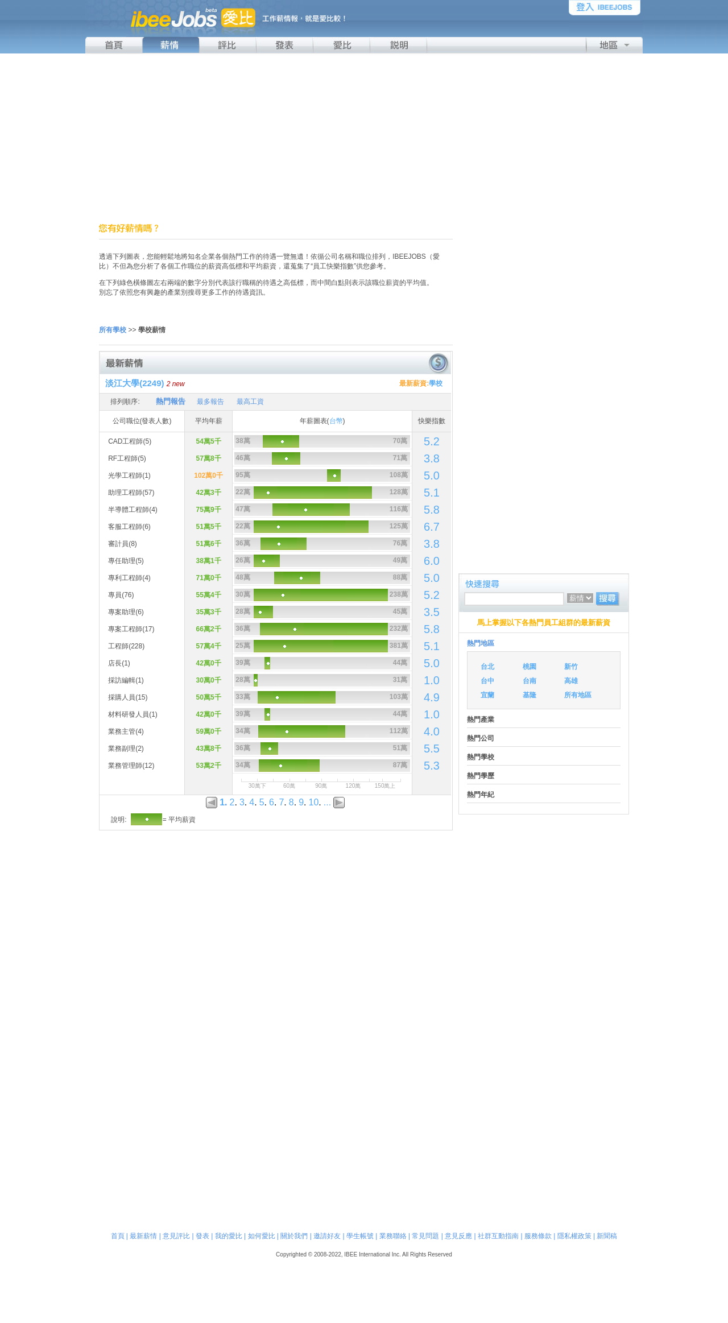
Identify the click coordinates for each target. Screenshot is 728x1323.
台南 (529, 681)
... (327, 802)
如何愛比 (261, 1236)
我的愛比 (228, 1236)
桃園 (529, 667)
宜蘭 (487, 695)
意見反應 (458, 1236)
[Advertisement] (364, 138)
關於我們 (294, 1236)
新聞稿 (607, 1236)
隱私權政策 (574, 1236)
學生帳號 (360, 1236)
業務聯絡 (393, 1236)
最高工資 (250, 402)
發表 (202, 1236)
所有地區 (578, 695)
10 (314, 802)
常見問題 (425, 1236)
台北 (487, 667)
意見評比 (176, 1236)
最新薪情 (143, 1236)
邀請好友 (327, 1236)
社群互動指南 (498, 1236)
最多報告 (210, 402)
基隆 (529, 695)
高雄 (571, 681)
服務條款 (538, 1236)
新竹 (571, 667)
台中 (487, 681)
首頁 (118, 1236)
